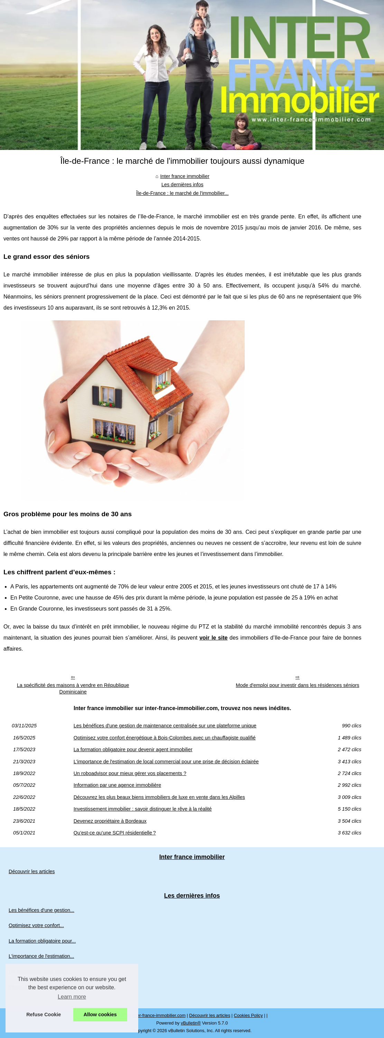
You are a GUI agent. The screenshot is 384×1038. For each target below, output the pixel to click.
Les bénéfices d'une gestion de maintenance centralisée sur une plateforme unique (165, 725)
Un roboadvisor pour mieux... (41, 971)
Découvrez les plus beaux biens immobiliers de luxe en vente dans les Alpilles (159, 797)
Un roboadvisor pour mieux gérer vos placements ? (130, 773)
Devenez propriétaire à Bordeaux (110, 821)
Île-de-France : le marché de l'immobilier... (182, 193)
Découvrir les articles (32, 871)
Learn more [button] (72, 997)
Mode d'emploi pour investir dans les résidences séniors (297, 685)
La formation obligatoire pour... (42, 941)
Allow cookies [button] (100, 1014)
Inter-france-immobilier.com (159, 1015)
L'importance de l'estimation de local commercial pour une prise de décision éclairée (166, 761)
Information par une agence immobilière (117, 785)
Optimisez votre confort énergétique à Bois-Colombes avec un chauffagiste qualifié (165, 737)
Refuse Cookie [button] (43, 1014)
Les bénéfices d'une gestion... (41, 910)
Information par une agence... (41, 987)
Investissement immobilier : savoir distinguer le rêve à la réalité (143, 808)
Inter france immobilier (184, 176)
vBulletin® (191, 1023)
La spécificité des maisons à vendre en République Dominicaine (73, 688)
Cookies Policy (248, 1015)
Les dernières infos (182, 184)
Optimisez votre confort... (36, 925)
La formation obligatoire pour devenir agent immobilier (133, 749)
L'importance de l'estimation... (41, 956)
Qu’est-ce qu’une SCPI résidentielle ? (115, 832)
